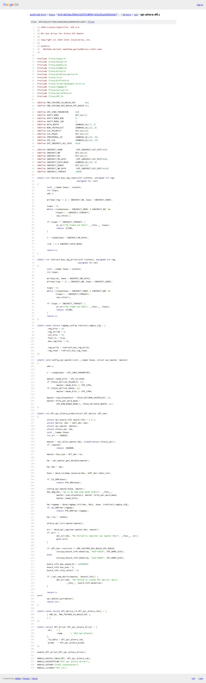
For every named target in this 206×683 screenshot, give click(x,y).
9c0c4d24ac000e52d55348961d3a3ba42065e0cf (87, 14)
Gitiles (18, 678)
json (200, 678)
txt (193, 678)
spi (136, 14)
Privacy (26, 678)
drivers (126, 14)
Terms (34, 678)
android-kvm (38, 14)
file (91, 22)
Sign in (200, 4)
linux (52, 14)
